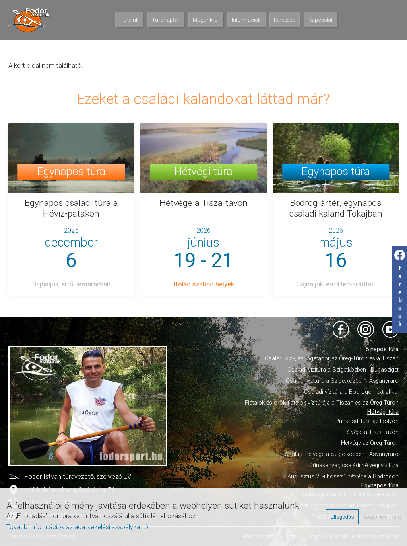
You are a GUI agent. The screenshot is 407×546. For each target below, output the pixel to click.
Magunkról (206, 19)
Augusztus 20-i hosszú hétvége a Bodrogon (343, 476)
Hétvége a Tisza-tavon (371, 432)
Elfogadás (342, 517)
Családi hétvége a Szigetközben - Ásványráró (342, 454)
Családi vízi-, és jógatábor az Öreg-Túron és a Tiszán (332, 358)
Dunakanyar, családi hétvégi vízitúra (354, 465)
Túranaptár (166, 19)
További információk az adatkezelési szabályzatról (77, 527)
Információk (246, 19)
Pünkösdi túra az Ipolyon (367, 421)
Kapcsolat (320, 19)
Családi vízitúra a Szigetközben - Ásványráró (342, 380)
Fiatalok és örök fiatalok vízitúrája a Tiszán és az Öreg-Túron (322, 402)
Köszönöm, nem (381, 517)
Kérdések (284, 19)
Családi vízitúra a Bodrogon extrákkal (351, 391)
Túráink (129, 19)
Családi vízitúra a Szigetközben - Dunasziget (343, 369)
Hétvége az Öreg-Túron (370, 442)
